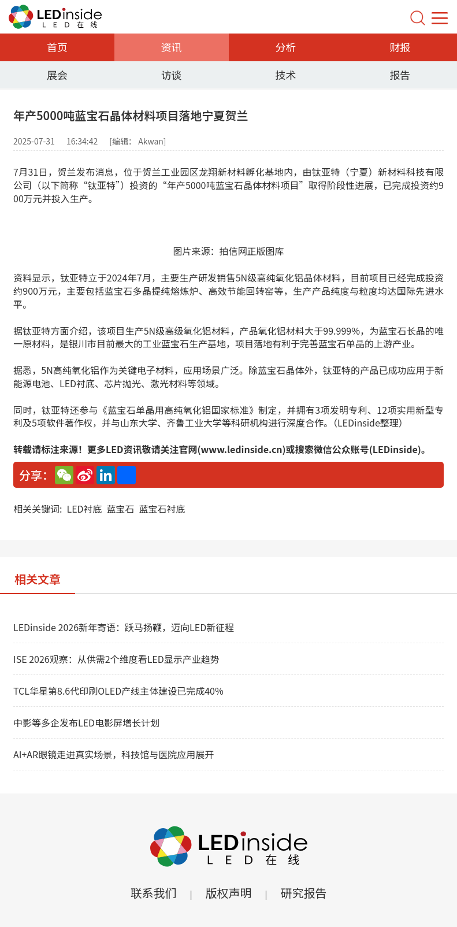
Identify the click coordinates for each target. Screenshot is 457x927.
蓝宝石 (121, 509)
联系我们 (153, 892)
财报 (399, 46)
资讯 (171, 46)
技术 (285, 74)
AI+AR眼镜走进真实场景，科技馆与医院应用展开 (113, 754)
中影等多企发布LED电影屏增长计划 (86, 722)
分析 (285, 46)
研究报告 (304, 892)
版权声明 (229, 892)
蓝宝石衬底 (162, 509)
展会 (57, 74)
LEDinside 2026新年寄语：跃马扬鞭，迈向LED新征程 (123, 627)
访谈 (171, 74)
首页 (57, 46)
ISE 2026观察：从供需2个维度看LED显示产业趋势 (116, 659)
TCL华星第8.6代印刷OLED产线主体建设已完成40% (118, 691)
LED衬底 (84, 509)
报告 (399, 74)
